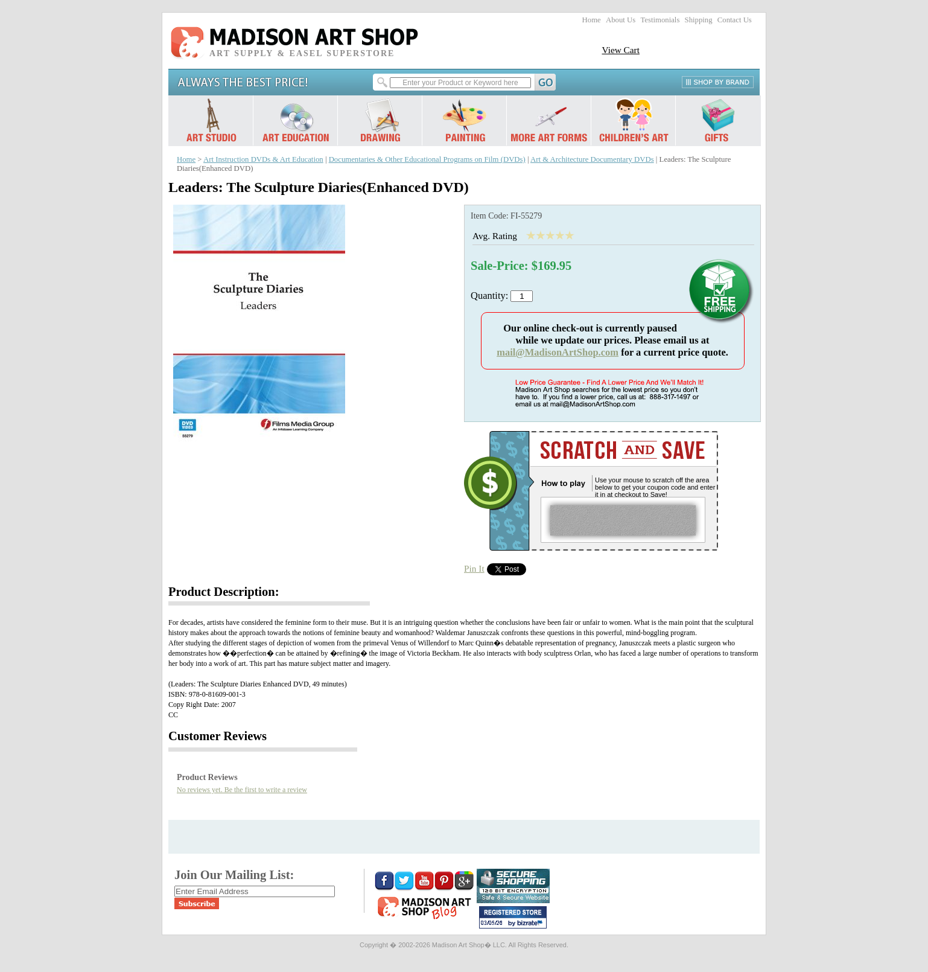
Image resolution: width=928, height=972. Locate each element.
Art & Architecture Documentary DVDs (592, 159)
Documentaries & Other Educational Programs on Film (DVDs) (427, 159)
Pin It (474, 568)
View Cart (621, 50)
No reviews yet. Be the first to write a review (242, 789)
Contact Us (734, 20)
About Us (620, 20)
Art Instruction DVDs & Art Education (263, 159)
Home (591, 20)
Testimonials (659, 20)
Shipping (699, 20)
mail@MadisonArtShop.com (557, 352)
